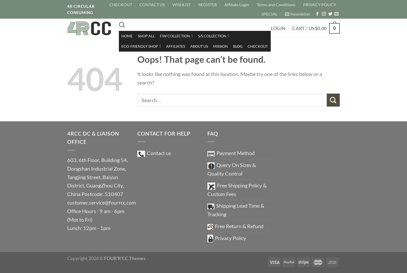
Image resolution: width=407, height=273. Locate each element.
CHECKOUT (120, 4)
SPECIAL (269, 13)
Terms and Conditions (276, 4)
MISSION (220, 46)
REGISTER (207, 4)
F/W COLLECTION (176, 36)
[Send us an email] (336, 14)
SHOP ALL (146, 36)
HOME (127, 36)
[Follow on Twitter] (330, 14)
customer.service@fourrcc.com (101, 202)
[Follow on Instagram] (324, 14)
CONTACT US (152, 4)
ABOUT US (199, 46)
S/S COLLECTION (213, 36)
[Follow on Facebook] (317, 14)
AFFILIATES (175, 46)
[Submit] (333, 100)
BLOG (237, 46)
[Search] (122, 25)
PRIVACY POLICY (319, 4)
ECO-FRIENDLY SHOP (141, 46)
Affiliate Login (236, 4)
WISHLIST (181, 4)
